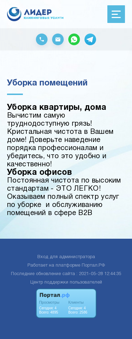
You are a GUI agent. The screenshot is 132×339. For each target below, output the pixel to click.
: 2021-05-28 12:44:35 (98, 274)
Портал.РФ (93, 265)
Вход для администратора (66, 257)
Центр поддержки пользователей (66, 282)
